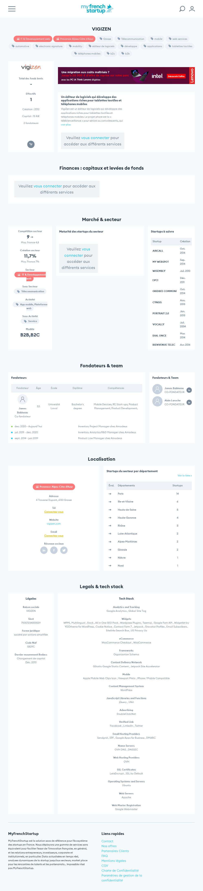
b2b (125, 53)
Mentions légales (114, 861)
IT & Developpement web (33, 38)
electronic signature (49, 46)
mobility (75, 46)
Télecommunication (131, 38)
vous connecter (95, 137)
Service (30, 321)
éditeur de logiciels (101, 46)
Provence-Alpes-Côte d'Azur (75, 38)
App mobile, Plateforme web (31, 306)
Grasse (105, 38)
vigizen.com (54, 523)
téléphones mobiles (87, 53)
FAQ (105, 856)
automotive (20, 46)
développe (129, 46)
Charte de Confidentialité (120, 870)
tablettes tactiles (180, 46)
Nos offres (109, 846)
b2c (111, 53)
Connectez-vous (53, 511)
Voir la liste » (185, 475)
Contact (107, 841)
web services (178, 38)
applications (153, 46)
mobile (156, 38)
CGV (105, 866)
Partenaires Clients (115, 851)
